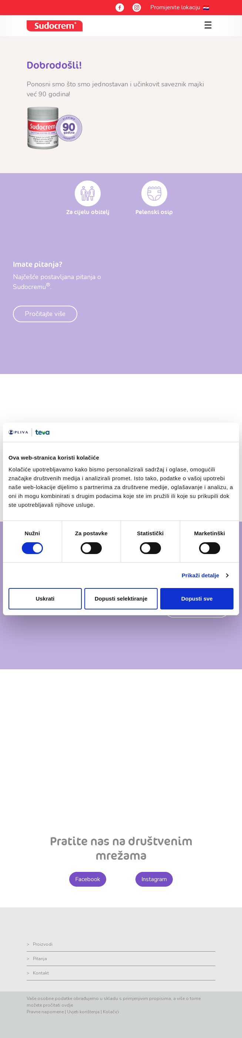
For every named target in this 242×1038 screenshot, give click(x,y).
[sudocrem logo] (55, 25)
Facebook (87, 879)
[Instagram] (136, 7)
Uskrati (45, 598)
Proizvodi (43, 944)
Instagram (154, 879)
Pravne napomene (45, 1012)
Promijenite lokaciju (176, 7)
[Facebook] (119, 7)
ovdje (67, 1005)
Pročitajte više (45, 313)
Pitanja (40, 959)
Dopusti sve (197, 598)
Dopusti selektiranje (121, 598)
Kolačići (111, 1012)
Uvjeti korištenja (83, 1012)
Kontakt (41, 973)
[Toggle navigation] (206, 21)
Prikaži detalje (200, 575)
